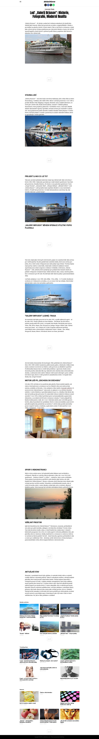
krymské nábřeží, (66, 388)
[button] (20, 1)
